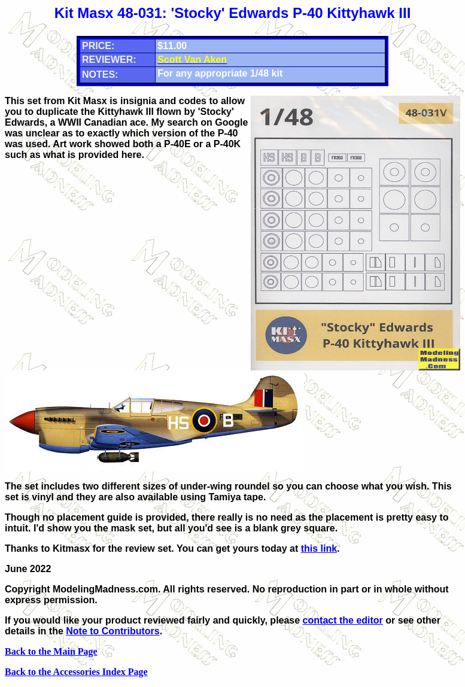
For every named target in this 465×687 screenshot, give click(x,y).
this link (319, 548)
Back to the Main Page (51, 651)
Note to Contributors (112, 631)
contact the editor (343, 620)
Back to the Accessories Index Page (76, 672)
